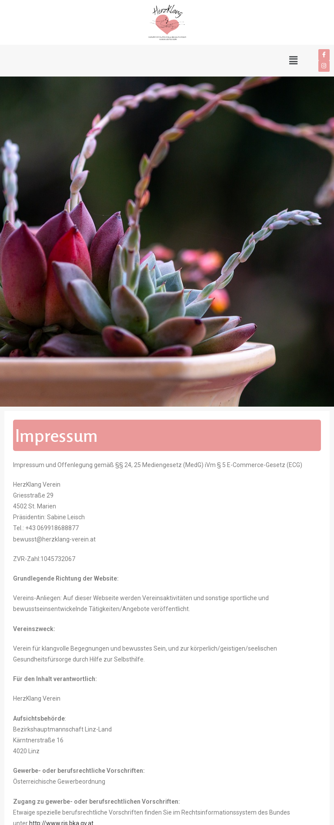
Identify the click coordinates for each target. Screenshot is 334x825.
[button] (150, 60)
